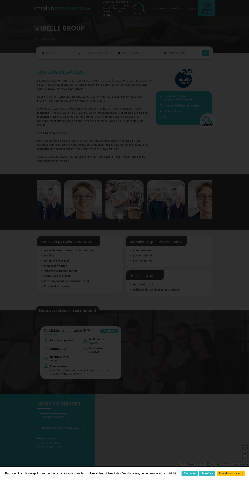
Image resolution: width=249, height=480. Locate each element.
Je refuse (207, 473)
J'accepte (189, 473)
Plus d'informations (231, 473)
